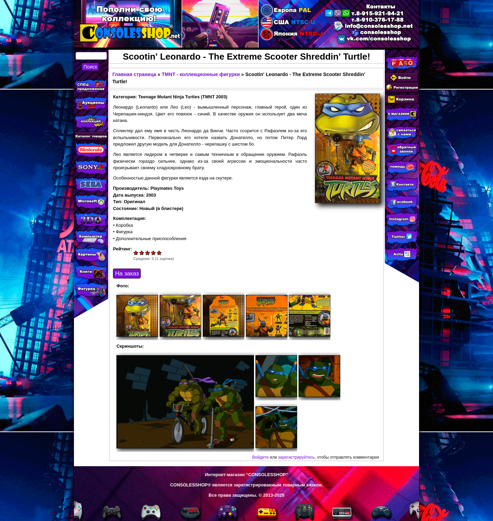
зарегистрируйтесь (296, 457)
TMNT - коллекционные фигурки (201, 74)
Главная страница (134, 74)
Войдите (260, 457)
